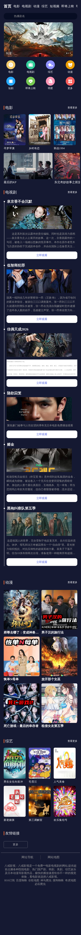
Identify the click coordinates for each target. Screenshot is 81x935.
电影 (17, 6)
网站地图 (54, 902)
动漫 (38, 6)
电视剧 (28, 6)
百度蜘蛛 (21, 925)
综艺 (47, 6)
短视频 (58, 6)
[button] (71, 56)
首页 (8, 6)
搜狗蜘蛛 (58, 925)
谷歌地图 (33, 925)
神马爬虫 (45, 925)
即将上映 (72, 6)
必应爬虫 (40, 929)
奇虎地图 (70, 925)
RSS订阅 (9, 925)
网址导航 (26, 902)
